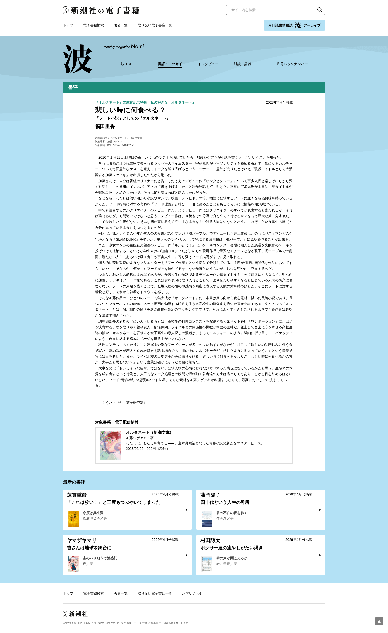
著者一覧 (121, 25)
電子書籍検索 (93, 25)
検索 (320, 10)
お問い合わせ (192, 593)
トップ (68, 25)
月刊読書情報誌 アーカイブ (294, 25)
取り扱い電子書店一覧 (155, 25)
